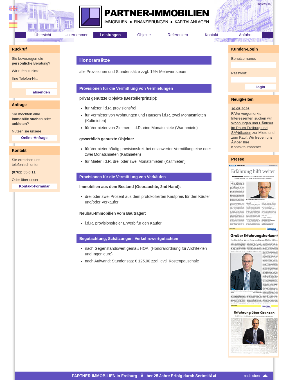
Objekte (144, 35)
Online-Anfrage (34, 138)
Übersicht (42, 35)
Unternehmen (77, 35)
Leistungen (110, 35)
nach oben (256, 376)
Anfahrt (245, 35)
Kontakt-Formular (34, 186)
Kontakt (211, 35)
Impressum (264, 4)
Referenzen (178, 35)
